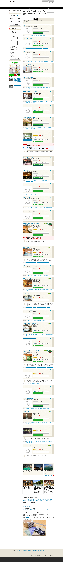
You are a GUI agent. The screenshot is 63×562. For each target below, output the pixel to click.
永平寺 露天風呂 (35, 408)
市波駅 (42, 367)
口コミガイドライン (43, 555)
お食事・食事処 (26, 509)
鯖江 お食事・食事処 (35, 334)
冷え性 (43, 505)
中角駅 (30, 383)
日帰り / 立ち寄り (14, 32)
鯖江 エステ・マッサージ (32, 441)
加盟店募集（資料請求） (30, 555)
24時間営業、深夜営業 (15, 49)
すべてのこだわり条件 (15, 58)
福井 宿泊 (27, 35)
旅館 (23, 506)
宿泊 (23, 509)
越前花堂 (25, 499)
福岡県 (44, 550)
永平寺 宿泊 (27, 408)
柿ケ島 (42, 500)
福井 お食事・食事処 (32, 48)
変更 (19, 18)
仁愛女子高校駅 (28, 88)
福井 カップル (31, 101)
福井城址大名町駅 (43, 61)
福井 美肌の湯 (31, 262)
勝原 (44, 500)
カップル (50, 509)
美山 (45, 499)
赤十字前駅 (33, 35)
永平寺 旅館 (31, 408)
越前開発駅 (48, 307)
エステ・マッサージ (31, 505)
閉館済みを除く (39, 20)
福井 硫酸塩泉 (32, 289)
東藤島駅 (40, 320)
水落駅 (52, 334)
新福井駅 (47, 61)
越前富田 (37, 500)
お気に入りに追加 (45, 30)
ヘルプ (48, 555)
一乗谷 (35, 499)
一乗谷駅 (51, 367)
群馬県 (29, 550)
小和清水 (43, 499)
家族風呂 (12, 55)
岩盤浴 (12, 52)
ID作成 (53, 2)
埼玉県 (21, 550)
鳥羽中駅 (49, 334)
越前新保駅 (44, 307)
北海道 (36, 550)
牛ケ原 (25, 500)
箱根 (21, 551)
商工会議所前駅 (40, 35)
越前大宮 (51, 499)
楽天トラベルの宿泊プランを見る (38, 32)
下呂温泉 (29, 551)
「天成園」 (27, 517)
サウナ (39, 509)
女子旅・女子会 (50, 505)
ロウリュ (28, 506)
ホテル (36, 509)
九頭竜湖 (50, 500)
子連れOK (46, 505)
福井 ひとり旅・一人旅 (36, 101)
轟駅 (38, 408)
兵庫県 (26, 550)
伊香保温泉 (33, 551)
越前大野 (30, 500)
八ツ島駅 (51, 289)
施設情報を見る (37, 30)
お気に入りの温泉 (45, 1)
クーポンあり (33, 20)
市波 (40, 499)
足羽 (30, 499)
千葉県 (24, 550)
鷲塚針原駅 (49, 422)
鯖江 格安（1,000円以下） (42, 334)
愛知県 (41, 550)
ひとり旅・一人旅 (25, 505)
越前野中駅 (44, 408)
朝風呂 (25, 506)
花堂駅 (36, 35)
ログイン (50, 2)
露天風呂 (31, 509)
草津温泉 (18, 551)
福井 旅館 (30, 35)
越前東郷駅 (32, 442)
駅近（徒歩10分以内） (38, 505)
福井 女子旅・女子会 (42, 101)
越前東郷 (32, 499)
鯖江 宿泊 (27, 334)
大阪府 (34, 550)
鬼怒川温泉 (45, 551)
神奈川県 (18, 550)
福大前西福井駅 (34, 275)
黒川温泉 (39, 551)
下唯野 (40, 500)
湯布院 (43, 551)
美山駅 (27, 442)
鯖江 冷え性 (30, 334)
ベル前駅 (44, 262)
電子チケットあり (27, 20)
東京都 (31, 550)
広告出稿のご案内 (37, 555)
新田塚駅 (33, 383)
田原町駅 (38, 275)
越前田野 (34, 500)
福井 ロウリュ (38, 180)
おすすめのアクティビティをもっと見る (47, 475)
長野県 (39, 550)
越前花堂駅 (44, 35)
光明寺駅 (41, 408)
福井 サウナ (41, 127)
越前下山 (47, 500)
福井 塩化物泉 (28, 289)
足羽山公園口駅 (51, 61)
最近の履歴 (51, 1)
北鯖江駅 (27, 335)
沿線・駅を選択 (15, 24)
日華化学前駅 (41, 275)
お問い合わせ (52, 555)
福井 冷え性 (34, 262)
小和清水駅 (48, 367)
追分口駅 (37, 320)
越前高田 (38, 499)
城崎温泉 (26, 551)
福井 (23, 499)
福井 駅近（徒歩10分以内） (38, 48)
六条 (28, 499)
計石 (23, 500)
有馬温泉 (23, 551)
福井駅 (47, 48)
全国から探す (18, 15)
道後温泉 (36, 551)
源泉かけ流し (13, 56)
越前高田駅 (44, 367)
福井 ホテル (44, 48)
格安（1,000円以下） (45, 509)
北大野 (28, 500)
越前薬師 (48, 499)
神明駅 (47, 334)
